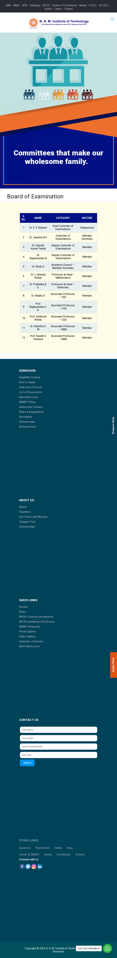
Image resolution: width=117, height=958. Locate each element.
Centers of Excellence (64, 5)
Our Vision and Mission (33, 516)
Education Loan (28, 397)
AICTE (46, 5)
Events (23, 606)
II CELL (93, 5)
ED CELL (104, 5)
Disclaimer (25, 416)
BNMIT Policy (27, 402)
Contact (68, 8)
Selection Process (30, 387)
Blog (70, 847)
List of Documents (30, 392)
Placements (43, 847)
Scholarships (27, 421)
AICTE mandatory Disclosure (37, 621)
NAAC (16, 5)
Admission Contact (31, 407)
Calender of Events (31, 641)
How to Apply (27, 382)
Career (58, 8)
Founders (25, 511)
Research (25, 847)
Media (82, 5)
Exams (48, 8)
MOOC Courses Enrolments (36, 616)
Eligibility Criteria (29, 377)
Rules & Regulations (31, 411)
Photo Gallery (27, 631)
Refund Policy (27, 426)
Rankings (35, 5)
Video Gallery (27, 636)
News (22, 611)
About (22, 506)
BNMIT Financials (29, 626)
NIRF (25, 5)
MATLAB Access (29, 646)
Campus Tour (27, 521)
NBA (8, 5)
